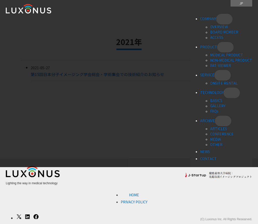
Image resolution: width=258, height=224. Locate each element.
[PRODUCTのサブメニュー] (225, 47)
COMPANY (208, 18)
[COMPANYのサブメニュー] (224, 19)
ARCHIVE (207, 120)
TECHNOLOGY (211, 92)
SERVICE (207, 75)
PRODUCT (208, 46)
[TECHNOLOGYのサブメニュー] (231, 93)
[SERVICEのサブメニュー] (222, 75)
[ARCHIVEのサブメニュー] (223, 121)
